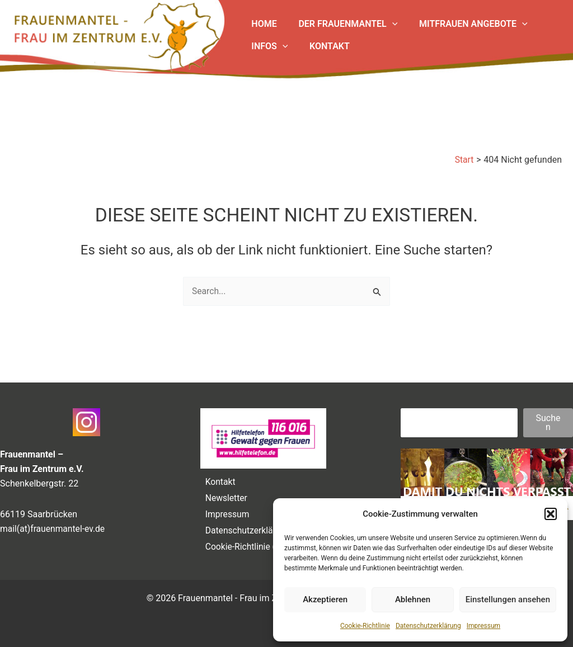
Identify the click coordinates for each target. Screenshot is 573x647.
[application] (386, 24)
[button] (550, 514)
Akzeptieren (325, 599)
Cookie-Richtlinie (365, 626)
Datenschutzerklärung (428, 626)
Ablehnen (412, 599)
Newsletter (224, 494)
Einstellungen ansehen (508, 599)
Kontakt (218, 478)
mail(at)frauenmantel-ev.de (53, 524)
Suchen (548, 418)
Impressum (483, 626)
